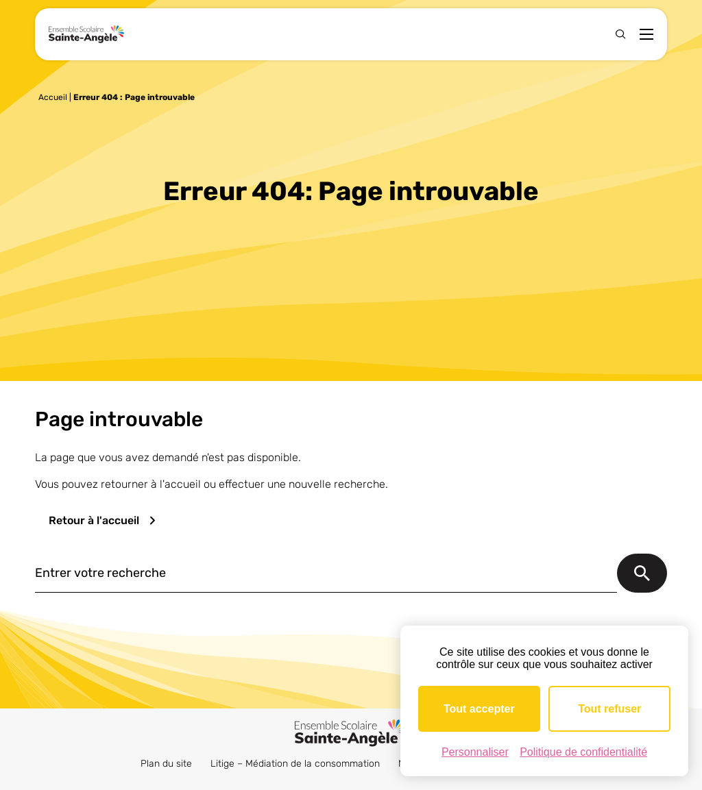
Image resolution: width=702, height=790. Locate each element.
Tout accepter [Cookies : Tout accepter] (479, 709)
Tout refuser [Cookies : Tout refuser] (609, 709)
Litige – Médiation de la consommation (295, 763)
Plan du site (166, 763)
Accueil (52, 97)
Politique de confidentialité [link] (583, 752)
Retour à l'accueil (94, 520)
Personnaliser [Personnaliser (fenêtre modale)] (475, 752)
